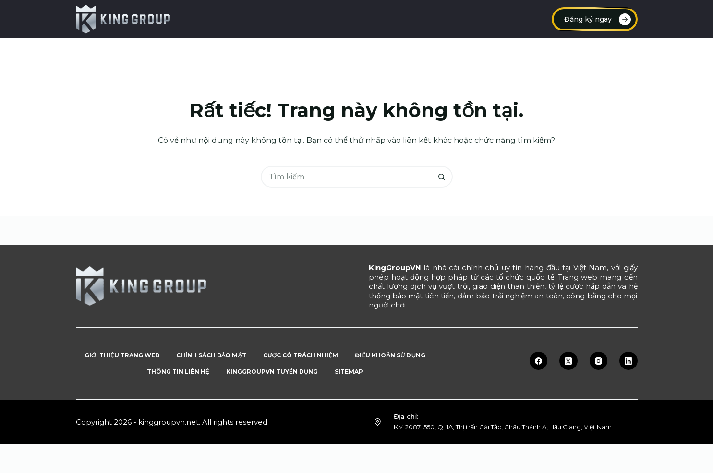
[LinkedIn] (628, 361)
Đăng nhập (284, 52)
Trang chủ (111, 52)
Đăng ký (225, 52)
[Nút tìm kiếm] (442, 177)
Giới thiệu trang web (122, 355)
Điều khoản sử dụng (390, 355)
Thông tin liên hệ (178, 371)
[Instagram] (599, 361)
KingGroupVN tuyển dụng (272, 371)
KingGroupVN (395, 267)
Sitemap (349, 371)
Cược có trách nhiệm (300, 355)
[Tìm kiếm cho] (346, 177)
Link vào (344, 52)
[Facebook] (539, 361)
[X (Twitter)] (568, 361)
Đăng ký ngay (597, 19)
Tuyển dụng (462, 52)
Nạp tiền (170, 52)
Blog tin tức (531, 52)
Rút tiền (400, 52)
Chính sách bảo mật (211, 355)
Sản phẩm (602, 53)
